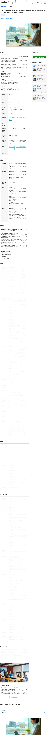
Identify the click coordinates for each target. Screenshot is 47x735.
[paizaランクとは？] (45, 52)
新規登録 (45, 3)
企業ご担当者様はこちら (37, 2)
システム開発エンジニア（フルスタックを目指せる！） (39, 86)
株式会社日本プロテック (7, 18)
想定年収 (12, 107)
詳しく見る (41, 726)
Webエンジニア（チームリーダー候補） (39, 66)
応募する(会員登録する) (39, 57)
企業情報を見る (14, 672)
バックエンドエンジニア (37, 95)
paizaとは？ (33, 2)
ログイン (42, 3)
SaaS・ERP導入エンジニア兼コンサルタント (39, 76)
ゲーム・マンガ (26, 2)
